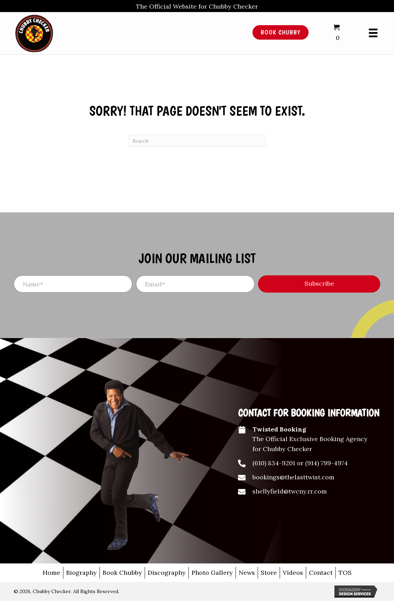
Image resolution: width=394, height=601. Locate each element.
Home (51, 573)
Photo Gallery (212, 573)
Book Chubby (122, 573)
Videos (293, 573)
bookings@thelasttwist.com (293, 477)
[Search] (197, 141)
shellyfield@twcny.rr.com (289, 491)
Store (269, 573)
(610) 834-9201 (273, 463)
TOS (345, 573)
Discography (167, 573)
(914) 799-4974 (326, 463)
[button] (319, 284)
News (247, 573)
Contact (321, 573)
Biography (81, 573)
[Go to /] (121, 32)
